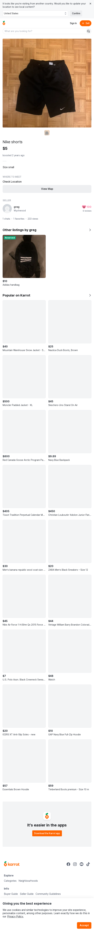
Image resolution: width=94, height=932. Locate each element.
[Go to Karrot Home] (11, 864)
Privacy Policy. (15, 916)
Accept (84, 925)
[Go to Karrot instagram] (75, 864)
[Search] (88, 31)
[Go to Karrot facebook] (68, 864)
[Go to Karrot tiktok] (88, 864)
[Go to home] (4, 23)
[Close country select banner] (90, 3)
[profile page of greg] (7, 208)
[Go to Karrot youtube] (82, 864)
